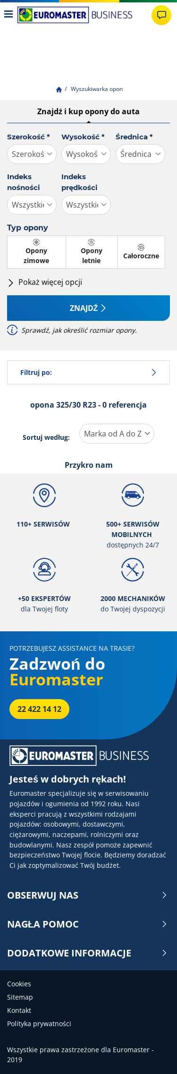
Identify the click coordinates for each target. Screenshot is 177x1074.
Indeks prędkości (79, 182)
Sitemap (20, 996)
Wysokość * (83, 136)
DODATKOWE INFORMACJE (87, 953)
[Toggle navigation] (8, 15)
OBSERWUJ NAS (87, 895)
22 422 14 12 (39, 709)
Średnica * (134, 136)
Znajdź (89, 308)
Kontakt (19, 1010)
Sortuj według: (46, 437)
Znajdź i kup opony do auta (88, 111)
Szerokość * (28, 136)
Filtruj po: (88, 372)
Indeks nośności (23, 182)
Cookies (19, 983)
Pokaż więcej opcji (44, 282)
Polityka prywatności (39, 1023)
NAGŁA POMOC (87, 924)
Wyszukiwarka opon (96, 89)
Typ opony (27, 227)
